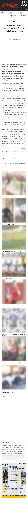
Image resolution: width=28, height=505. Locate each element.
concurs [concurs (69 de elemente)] (3, 447)
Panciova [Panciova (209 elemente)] (9, 453)
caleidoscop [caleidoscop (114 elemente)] (19, 445)
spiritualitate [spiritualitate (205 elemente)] (23, 455)
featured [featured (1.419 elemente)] (3, 449)
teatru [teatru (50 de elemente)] (6, 457)
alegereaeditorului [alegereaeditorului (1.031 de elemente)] (4, 445)
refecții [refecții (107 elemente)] (11, 455)
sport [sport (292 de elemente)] (3, 457)
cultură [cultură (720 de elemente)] (7, 447)
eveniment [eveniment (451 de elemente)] (18, 447)
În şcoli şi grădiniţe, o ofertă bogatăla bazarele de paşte (13, 197)
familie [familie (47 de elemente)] (22, 447)
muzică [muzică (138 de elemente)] (15, 451)
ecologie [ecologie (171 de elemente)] (14, 447)
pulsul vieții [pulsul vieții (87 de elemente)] (7, 455)
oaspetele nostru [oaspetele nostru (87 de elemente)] (20, 451)
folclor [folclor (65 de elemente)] (11, 449)
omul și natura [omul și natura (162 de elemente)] (4, 453)
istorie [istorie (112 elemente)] (23, 449)
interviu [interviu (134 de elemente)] (17, 449)
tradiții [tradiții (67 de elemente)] (18, 457)
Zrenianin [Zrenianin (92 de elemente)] (14, 459)
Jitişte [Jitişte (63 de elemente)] (3, 451)
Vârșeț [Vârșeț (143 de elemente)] (10, 459)
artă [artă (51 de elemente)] (12, 445)
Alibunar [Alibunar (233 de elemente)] (10, 445)
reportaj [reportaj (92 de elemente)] (18, 455)
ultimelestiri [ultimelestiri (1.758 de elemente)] (21, 457)
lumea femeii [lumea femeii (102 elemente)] (11, 451)
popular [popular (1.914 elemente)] (3, 455)
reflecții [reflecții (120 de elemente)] (15, 455)
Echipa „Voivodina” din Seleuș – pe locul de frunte (11, 251)
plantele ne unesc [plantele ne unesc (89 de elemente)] (20, 453)
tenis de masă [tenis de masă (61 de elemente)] (10, 457)
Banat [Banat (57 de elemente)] (16, 445)
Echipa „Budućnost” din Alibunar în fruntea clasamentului (13, 278)
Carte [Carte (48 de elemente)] (23, 445)
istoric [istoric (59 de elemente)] (20, 449)
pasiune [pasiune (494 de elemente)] (12, 453)
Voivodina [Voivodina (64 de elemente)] (3, 459)
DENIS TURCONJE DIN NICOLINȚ (8, 224)
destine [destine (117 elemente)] (10, 447)
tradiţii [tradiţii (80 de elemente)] (14, 457)
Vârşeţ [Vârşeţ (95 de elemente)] (7, 459)
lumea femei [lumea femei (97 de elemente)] (6, 451)
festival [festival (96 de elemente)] (7, 449)
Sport (14, 21)
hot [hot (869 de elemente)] (13, 449)
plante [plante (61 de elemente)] (16, 453)
